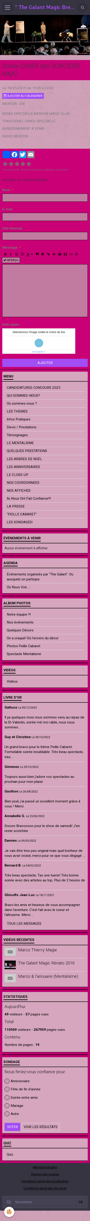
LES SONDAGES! (20, 522)
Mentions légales (45, 1167)
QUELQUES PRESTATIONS (27, 451)
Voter (12, 1127)
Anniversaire (17, 1081)
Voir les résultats (40, 1127)
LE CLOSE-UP (17, 475)
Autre (12, 1113)
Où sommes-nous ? (22, 403)
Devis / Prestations (21, 427)
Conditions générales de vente (45, 1188)
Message (9, 248)
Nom (6, 190)
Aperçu (11, 260)
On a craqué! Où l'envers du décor (33, 638)
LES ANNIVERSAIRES (23, 467)
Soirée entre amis (21, 1097)
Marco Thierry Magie (37, 950)
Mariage (14, 1105)
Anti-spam (10, 324)
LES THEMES (17, 411)
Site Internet (12, 228)
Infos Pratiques (18, 419)
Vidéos (12, 681)
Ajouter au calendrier (23, 95)
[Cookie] (9, 1212)
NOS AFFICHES (19, 491)
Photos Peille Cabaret (23, 646)
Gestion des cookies (45, 1174)
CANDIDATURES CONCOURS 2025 (33, 388)
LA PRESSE (16, 506)
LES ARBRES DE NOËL (24, 459)
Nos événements (20, 622)
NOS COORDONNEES (23, 483)
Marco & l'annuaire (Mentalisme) (48, 976)
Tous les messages (24, 924)
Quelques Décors (20, 630)
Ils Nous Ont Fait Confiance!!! (29, 498)
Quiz (10, 1154)
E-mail (7, 209)
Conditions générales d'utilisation (45, 1181)
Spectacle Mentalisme (24, 654)
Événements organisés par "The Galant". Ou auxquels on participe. (40, 576)
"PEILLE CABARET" (22, 514)
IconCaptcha (38, 352)
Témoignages (17, 435)
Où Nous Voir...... (19, 587)
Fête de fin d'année (22, 1089)
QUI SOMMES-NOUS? (23, 396)
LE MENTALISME (20, 443)
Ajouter (45, 363)
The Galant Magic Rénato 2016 (46, 963)
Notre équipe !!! (19, 614)
